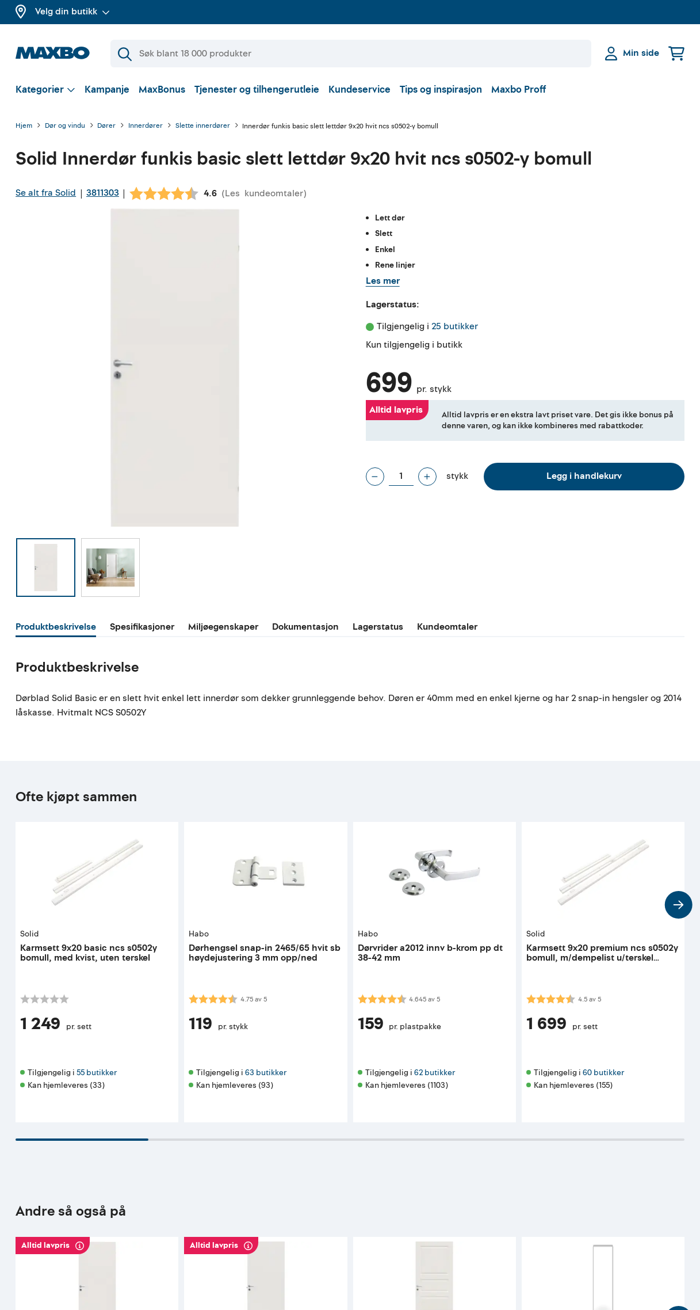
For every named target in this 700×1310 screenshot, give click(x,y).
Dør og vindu (65, 126)
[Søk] (350, 53)
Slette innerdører (202, 126)
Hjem (24, 126)
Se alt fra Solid (46, 192)
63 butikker (265, 1072)
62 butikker (434, 1072)
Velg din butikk (72, 11)
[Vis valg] (45, 89)
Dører (106, 126)
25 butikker (454, 326)
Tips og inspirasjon (441, 89)
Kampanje (107, 89)
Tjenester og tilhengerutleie (256, 89)
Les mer (383, 281)
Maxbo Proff (518, 89)
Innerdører (145, 126)
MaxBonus (162, 89)
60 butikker (603, 1072)
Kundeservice (359, 89)
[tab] (56, 628)
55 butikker (96, 1072)
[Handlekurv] (676, 53)
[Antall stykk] (401, 476)
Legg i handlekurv (584, 476)
